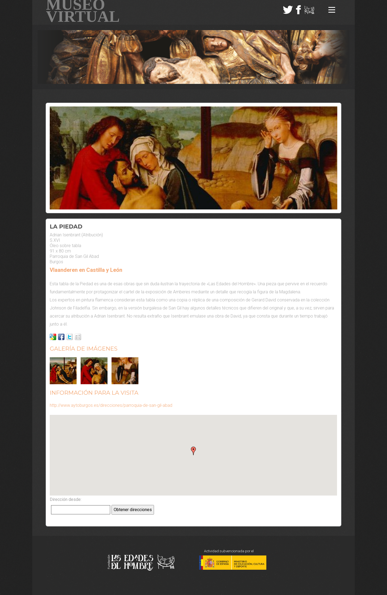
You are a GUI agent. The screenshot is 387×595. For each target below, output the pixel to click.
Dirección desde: (65, 499)
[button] (193, 451)
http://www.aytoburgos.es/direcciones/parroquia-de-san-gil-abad (111, 405)
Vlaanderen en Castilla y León (86, 270)
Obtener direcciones (133, 509)
